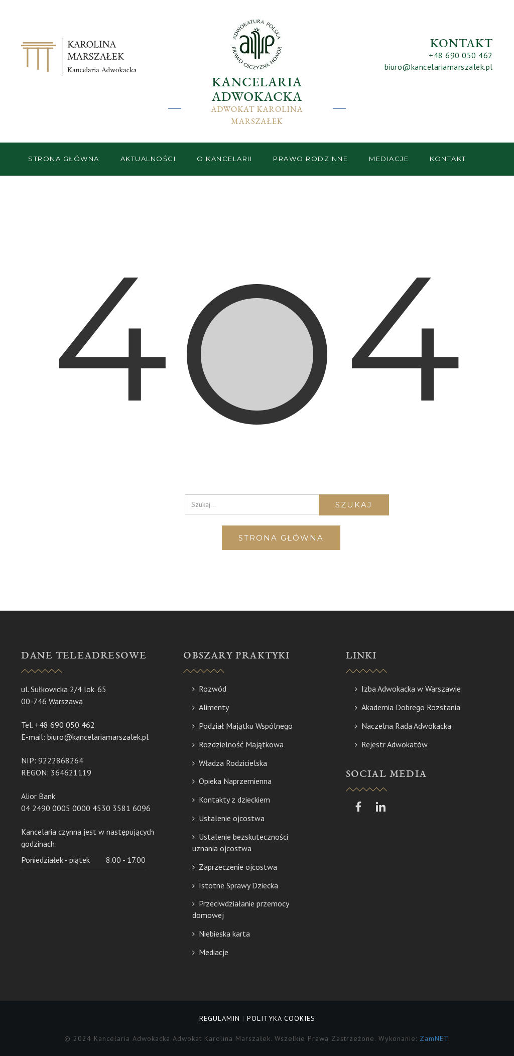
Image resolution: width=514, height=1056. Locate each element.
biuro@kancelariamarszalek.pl (438, 67)
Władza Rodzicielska (233, 763)
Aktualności (148, 159)
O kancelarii (224, 159)
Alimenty (214, 707)
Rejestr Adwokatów (394, 744)
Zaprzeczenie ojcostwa (238, 867)
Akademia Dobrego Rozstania (410, 707)
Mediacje (389, 159)
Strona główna (63, 159)
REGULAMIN (219, 1018)
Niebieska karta (224, 934)
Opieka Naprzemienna (235, 781)
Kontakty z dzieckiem (234, 800)
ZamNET (434, 1038)
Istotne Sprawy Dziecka (238, 885)
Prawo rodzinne (310, 159)
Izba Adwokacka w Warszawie (411, 689)
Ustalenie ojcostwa (232, 818)
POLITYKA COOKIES (281, 1018)
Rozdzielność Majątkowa (241, 744)
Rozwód (212, 689)
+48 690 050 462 (461, 55)
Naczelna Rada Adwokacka (406, 726)
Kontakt (448, 159)
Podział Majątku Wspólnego (246, 726)
